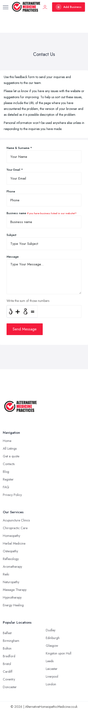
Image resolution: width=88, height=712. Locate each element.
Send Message (25, 329)
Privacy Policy (12, 494)
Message (13, 257)
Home (7, 440)
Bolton (7, 648)
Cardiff (7, 671)
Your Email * (15, 170)
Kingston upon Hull (58, 653)
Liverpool (52, 676)
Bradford (9, 656)
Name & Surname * (19, 148)
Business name (42, 213)
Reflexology (11, 559)
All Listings (10, 448)
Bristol (7, 663)
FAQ (6, 487)
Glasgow (52, 645)
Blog (6, 471)
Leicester (51, 668)
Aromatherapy (12, 566)
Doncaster (10, 687)
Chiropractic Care (15, 528)
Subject (11, 235)
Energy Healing (13, 605)
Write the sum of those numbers (28, 300)
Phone (11, 191)
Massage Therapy (15, 589)
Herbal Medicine (14, 543)
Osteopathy (10, 551)
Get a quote (11, 456)
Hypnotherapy (12, 597)
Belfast (7, 633)
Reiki (6, 574)
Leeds (50, 661)
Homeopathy (11, 535)
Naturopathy (11, 582)
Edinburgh (53, 638)
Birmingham (11, 640)
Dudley (50, 630)
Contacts (9, 464)
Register (8, 479)
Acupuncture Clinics (16, 520)
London (51, 684)
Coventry (9, 679)
